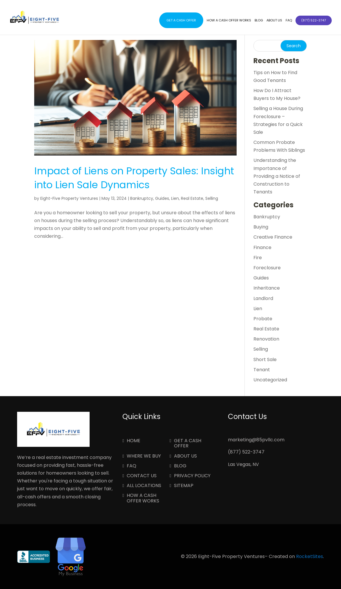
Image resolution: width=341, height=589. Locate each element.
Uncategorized (270, 379)
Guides (162, 198)
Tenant (261, 369)
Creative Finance (272, 237)
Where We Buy (144, 456)
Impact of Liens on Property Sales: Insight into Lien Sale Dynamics (134, 178)
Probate (262, 318)
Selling (211, 198)
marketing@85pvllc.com (256, 439)
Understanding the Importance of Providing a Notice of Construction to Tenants (276, 176)
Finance (262, 247)
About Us (274, 20)
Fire (257, 257)
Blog (259, 20)
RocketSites (309, 556)
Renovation (266, 339)
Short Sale (265, 359)
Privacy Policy (192, 476)
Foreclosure (267, 267)
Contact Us (142, 476)
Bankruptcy (141, 198)
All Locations (144, 486)
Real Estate (192, 198)
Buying (260, 227)
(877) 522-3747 (246, 452)
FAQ (289, 20)
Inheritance (266, 288)
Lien (175, 198)
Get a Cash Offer (181, 20)
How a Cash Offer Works (229, 20)
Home (133, 441)
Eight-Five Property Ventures (69, 198)
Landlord (263, 298)
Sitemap (183, 486)
